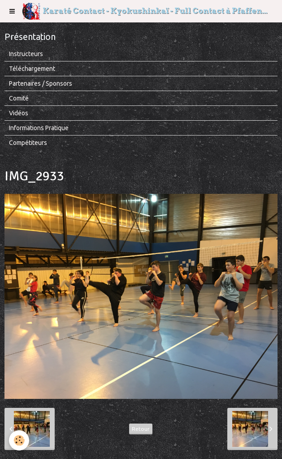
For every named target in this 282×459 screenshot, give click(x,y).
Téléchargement (32, 68)
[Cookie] (19, 440)
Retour (141, 429)
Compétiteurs (28, 142)
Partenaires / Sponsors (40, 83)
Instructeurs (26, 53)
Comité (19, 98)
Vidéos (18, 113)
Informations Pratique (39, 127)
